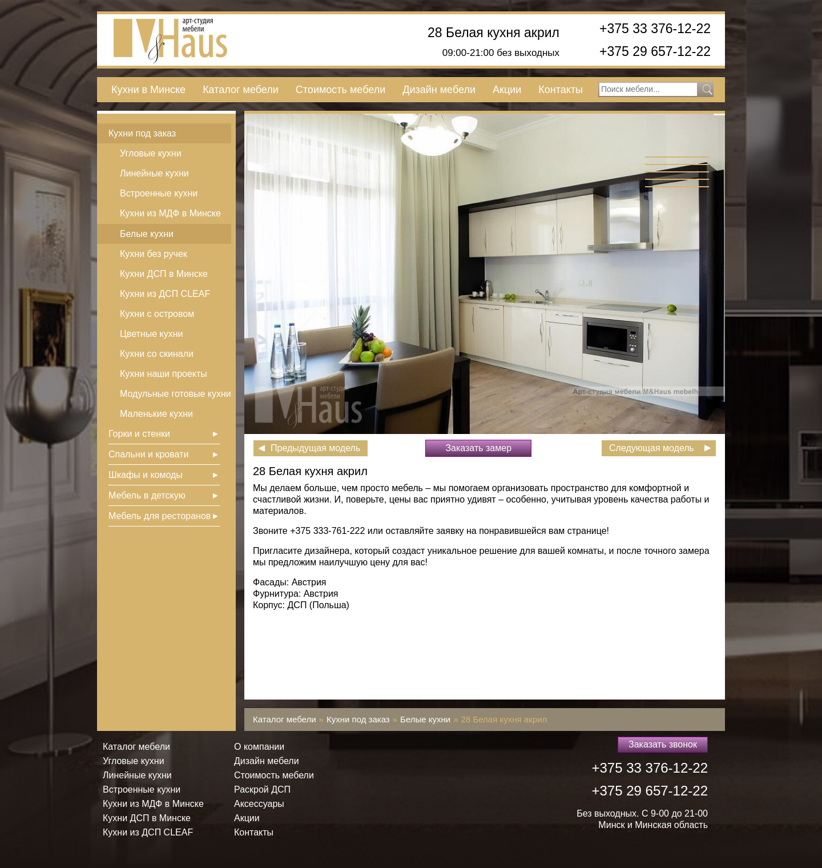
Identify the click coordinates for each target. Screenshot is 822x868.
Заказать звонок (662, 744)
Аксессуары (259, 804)
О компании (259, 747)
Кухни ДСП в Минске (164, 274)
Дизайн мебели (439, 89)
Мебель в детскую (147, 495)
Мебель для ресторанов (159, 516)
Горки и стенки (139, 434)
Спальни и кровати (148, 454)
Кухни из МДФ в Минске (170, 213)
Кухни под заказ (142, 133)
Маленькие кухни (156, 414)
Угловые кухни (151, 153)
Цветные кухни (151, 334)
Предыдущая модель (315, 448)
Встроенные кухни (159, 193)
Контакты (560, 89)
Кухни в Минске (148, 89)
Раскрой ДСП (262, 789)
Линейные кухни (154, 173)
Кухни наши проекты (163, 374)
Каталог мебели (241, 89)
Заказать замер (478, 448)
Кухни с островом (157, 314)
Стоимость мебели (340, 89)
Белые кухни (147, 234)
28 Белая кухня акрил (493, 33)
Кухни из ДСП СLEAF (165, 294)
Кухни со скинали (157, 354)
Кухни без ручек (153, 254)
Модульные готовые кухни (175, 394)
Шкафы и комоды (145, 475)
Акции (507, 89)
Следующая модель (651, 448)
